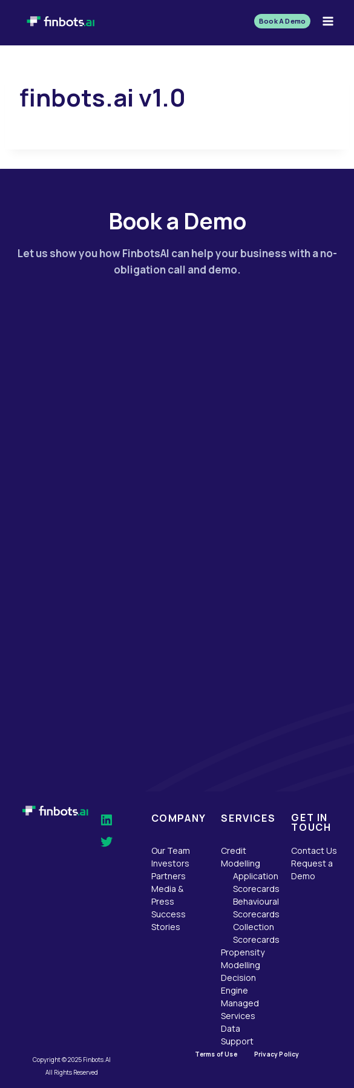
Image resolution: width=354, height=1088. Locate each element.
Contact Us (314, 850)
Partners (168, 876)
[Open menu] (327, 20)
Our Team (170, 850)
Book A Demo (282, 20)
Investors (170, 863)
